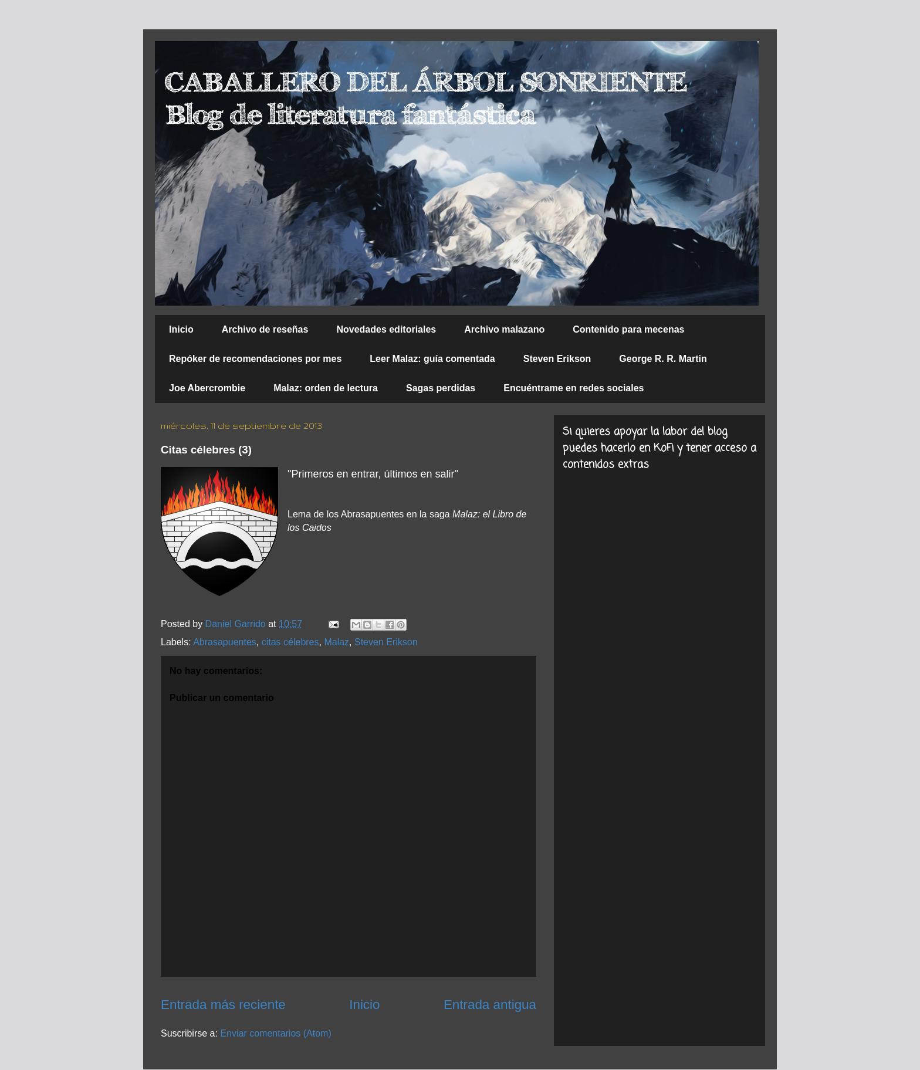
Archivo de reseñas (265, 329)
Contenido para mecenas (628, 329)
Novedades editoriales (386, 329)
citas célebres (290, 642)
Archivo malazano (504, 329)
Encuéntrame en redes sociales (573, 388)
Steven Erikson (557, 359)
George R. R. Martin (662, 359)
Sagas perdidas (440, 388)
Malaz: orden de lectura (325, 388)
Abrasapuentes (224, 642)
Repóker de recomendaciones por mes (255, 359)
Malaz (336, 642)
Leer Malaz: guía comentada (432, 359)
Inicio (181, 329)
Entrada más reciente (223, 1004)
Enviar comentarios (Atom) (275, 1033)
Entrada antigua (490, 1004)
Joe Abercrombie (207, 388)
